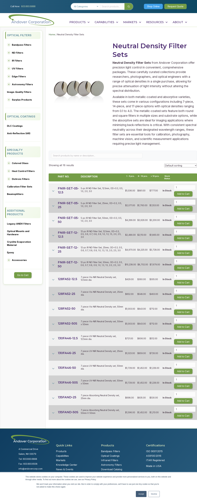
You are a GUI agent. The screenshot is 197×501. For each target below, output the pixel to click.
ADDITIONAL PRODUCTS (16, 212)
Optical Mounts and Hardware (18, 233)
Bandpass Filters (21, 44)
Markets (60, 460)
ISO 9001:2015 (154, 451)
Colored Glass (20, 163)
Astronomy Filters (22, 84)
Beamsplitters (15, 194)
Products (61, 451)
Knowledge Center (66, 464)
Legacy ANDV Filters (19, 223)
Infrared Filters (109, 460)
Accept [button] (141, 494)
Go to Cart (22, 275)
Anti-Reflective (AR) (18, 133)
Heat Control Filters (23, 171)
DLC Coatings (15, 125)
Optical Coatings (110, 455)
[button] (151, 6)
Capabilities (62, 455)
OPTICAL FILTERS (19, 35)
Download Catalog (111, 469)
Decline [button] (154, 494)
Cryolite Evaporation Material (19, 243)
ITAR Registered (155, 460)
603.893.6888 (28, 6)
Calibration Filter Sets (19, 186)
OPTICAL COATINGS (21, 116)
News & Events (64, 469)
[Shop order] (180, 165)
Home (52, 34)
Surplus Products (22, 99)
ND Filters (17, 52)
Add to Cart (183, 194)
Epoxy (10, 252)
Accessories (19, 260)
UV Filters (17, 68)
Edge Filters (19, 76)
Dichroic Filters (21, 179)
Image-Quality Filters (19, 92)
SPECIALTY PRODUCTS (15, 151)
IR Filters (17, 60)
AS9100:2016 (153, 455)
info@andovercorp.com (30, 468)
